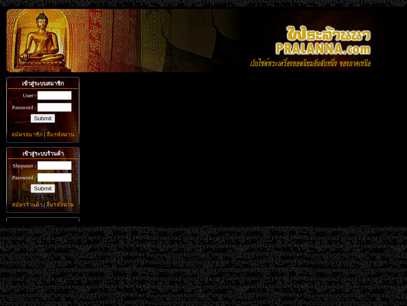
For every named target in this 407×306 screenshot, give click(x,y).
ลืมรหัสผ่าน (60, 134)
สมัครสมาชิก (27, 134)
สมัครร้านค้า (27, 204)
